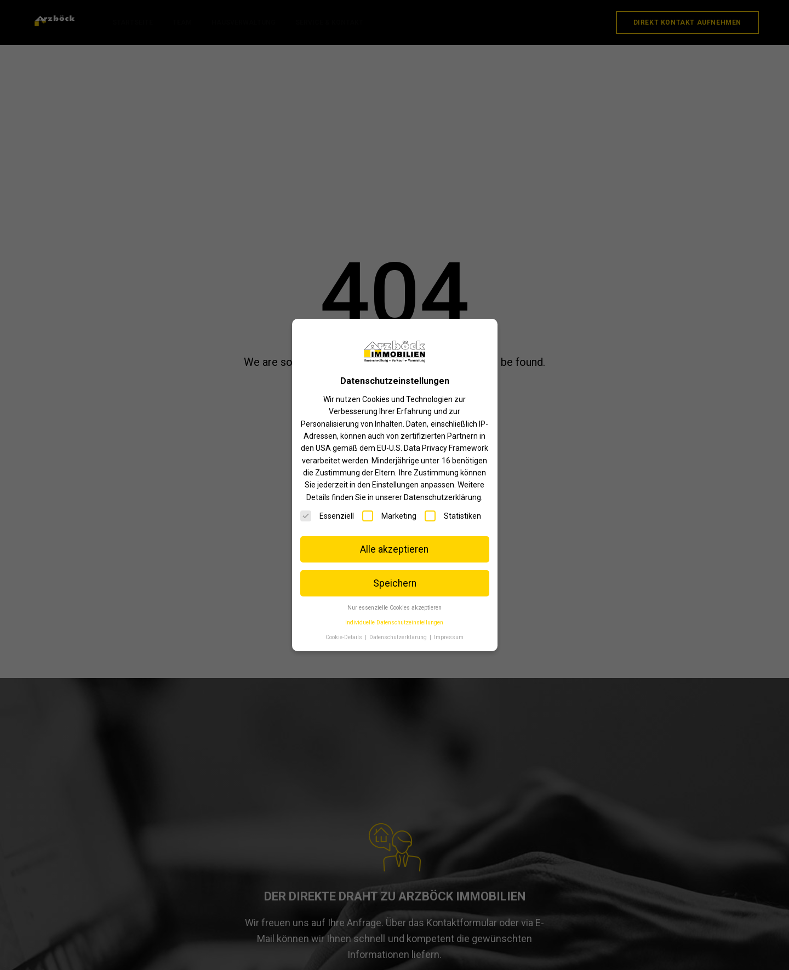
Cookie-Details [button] (344, 637)
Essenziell (327, 515)
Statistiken (453, 515)
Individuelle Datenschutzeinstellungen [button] (394, 622)
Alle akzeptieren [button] (394, 549)
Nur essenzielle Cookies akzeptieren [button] (394, 607)
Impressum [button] (449, 637)
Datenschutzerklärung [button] (398, 637)
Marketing (389, 515)
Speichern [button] (394, 583)
